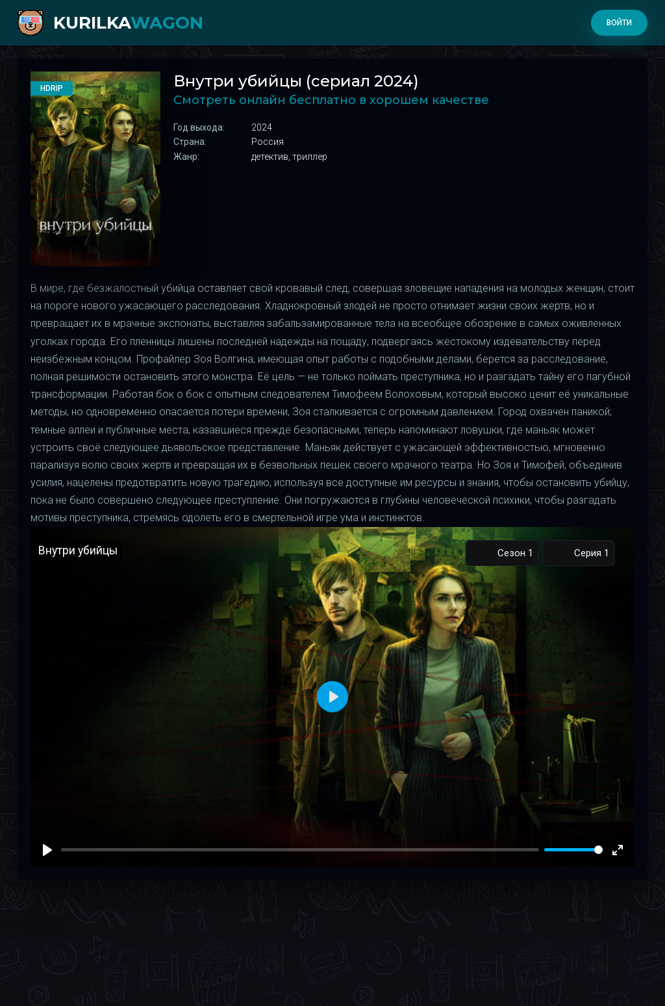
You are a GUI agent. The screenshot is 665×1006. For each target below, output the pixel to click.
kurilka (128, 22)
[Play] (47, 850)
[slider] (573, 850)
